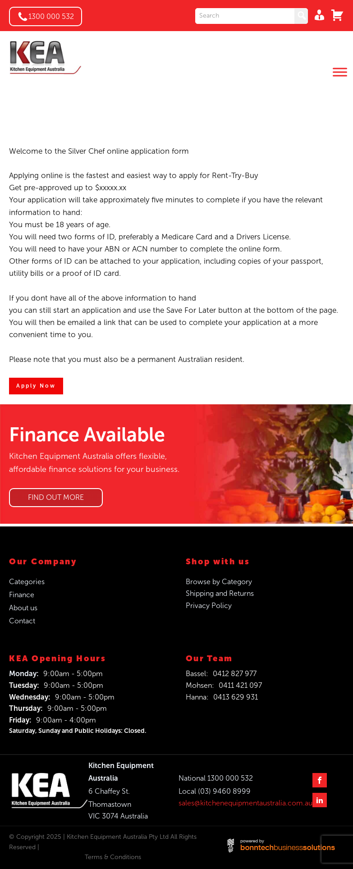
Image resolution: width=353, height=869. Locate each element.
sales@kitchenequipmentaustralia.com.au (245, 803)
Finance (21, 595)
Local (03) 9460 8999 (215, 791)
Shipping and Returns (220, 593)
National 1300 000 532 (216, 778)
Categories (27, 581)
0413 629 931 (235, 697)
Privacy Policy (209, 605)
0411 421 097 (240, 685)
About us (23, 608)
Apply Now (36, 386)
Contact (22, 621)
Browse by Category (219, 581)
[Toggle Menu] (340, 72)
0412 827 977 (235, 673)
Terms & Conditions (113, 857)
